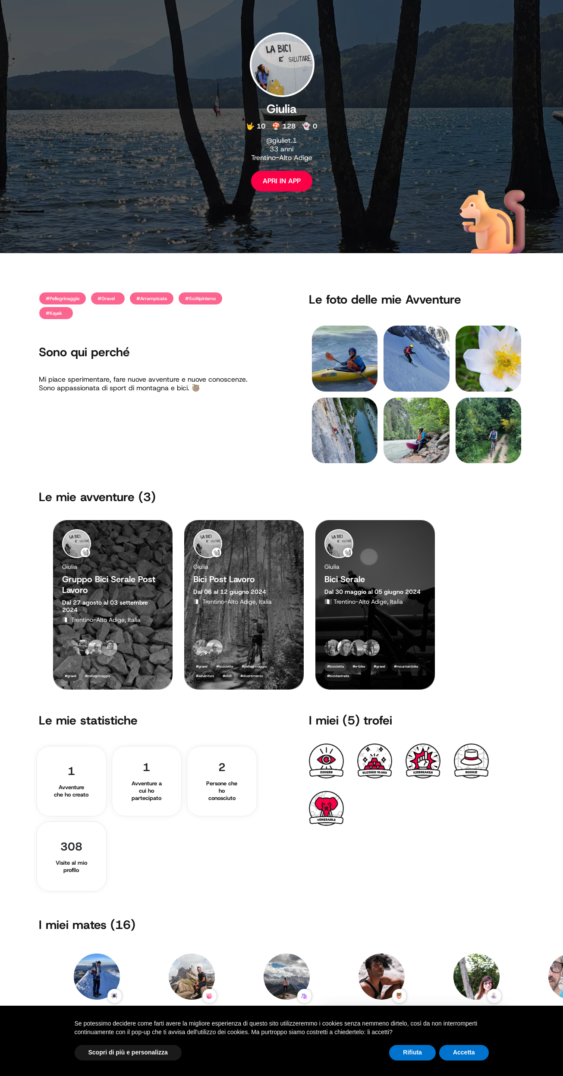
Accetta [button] (464, 1052)
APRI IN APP (282, 180)
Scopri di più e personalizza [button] (128, 1052)
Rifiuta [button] (412, 1052)
